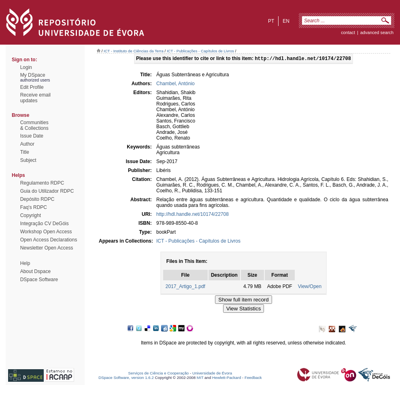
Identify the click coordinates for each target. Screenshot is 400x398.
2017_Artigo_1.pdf (185, 287)
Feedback (253, 378)
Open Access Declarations (48, 240)
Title (24, 152)
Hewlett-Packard (226, 378)
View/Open (309, 287)
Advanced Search (377, 32)
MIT (200, 378)
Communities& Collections (34, 125)
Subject (28, 160)
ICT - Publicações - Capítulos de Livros (200, 51)
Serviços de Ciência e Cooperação (158, 374)
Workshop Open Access (46, 231)
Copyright (30, 215)
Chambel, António (175, 84)
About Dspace (35, 271)
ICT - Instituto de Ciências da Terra (134, 51)
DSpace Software (39, 279)
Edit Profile (32, 87)
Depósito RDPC (37, 199)
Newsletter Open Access (46, 248)
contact (348, 32)
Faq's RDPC (33, 207)
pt (271, 21)
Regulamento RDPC (42, 183)
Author (27, 144)
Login (26, 67)
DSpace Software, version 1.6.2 (126, 378)
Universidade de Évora (212, 374)
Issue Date (31, 136)
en (286, 21)
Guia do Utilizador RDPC (47, 191)
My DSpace (32, 75)
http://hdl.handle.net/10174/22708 (192, 215)
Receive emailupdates (35, 97)
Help (25, 263)
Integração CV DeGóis (44, 223)
